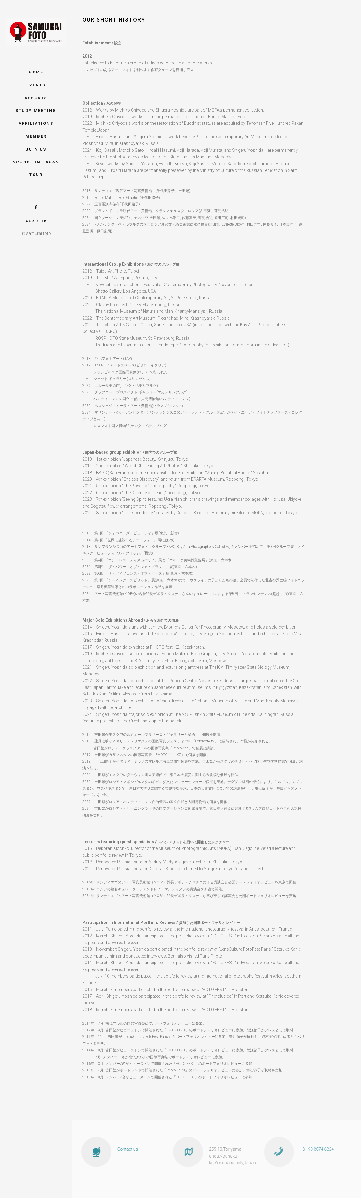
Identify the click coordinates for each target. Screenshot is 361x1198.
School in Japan (36, 162)
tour (36, 174)
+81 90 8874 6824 (306, 1149)
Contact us (120, 1149)
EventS (36, 85)
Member (36, 136)
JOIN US (36, 149)
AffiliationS (36, 123)
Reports (36, 98)
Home (36, 72)
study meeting (36, 110)
